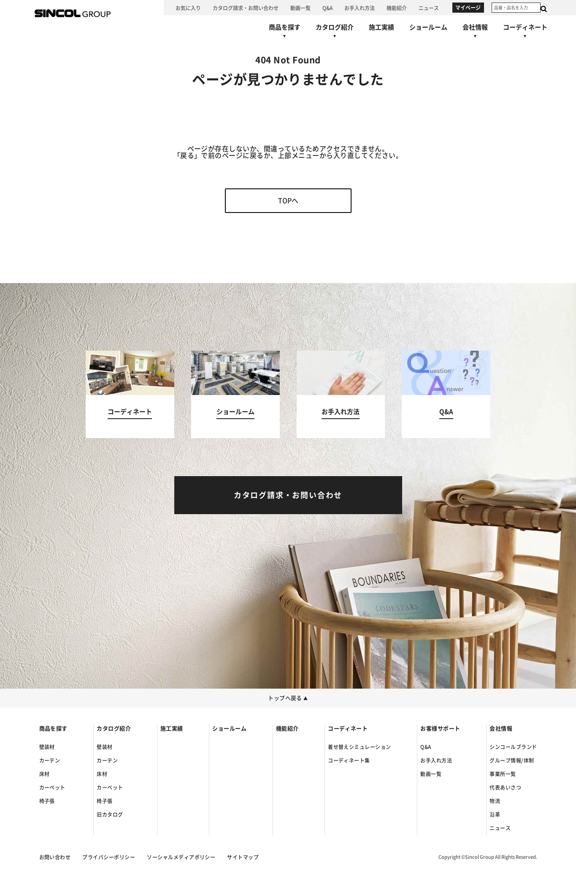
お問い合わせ (55, 857)
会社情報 (500, 728)
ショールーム (229, 728)
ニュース (500, 828)
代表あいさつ (505, 787)
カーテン (49, 760)
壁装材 (47, 746)
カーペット (52, 787)
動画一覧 (430, 773)
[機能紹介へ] (397, 7)
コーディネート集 (349, 760)
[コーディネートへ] (130, 394)
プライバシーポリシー (108, 857)
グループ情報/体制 (511, 760)
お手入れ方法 (436, 760)
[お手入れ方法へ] (359, 7)
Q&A (425, 746)
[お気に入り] (188, 7)
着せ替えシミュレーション (359, 746)
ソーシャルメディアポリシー (181, 857)
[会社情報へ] (475, 33)
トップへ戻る (288, 698)
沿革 (494, 814)
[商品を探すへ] (284, 33)
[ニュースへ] (429, 7)
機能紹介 (287, 728)
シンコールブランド (513, 746)
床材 (44, 773)
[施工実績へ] (381, 27)
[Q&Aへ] (327, 7)
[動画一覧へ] (300, 7)
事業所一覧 (502, 773)
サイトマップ (243, 857)
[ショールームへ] (428, 27)
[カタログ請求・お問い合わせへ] (246, 7)
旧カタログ (110, 814)
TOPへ (288, 200)
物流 (494, 801)
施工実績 (171, 728)
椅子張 (47, 801)
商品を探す (53, 728)
